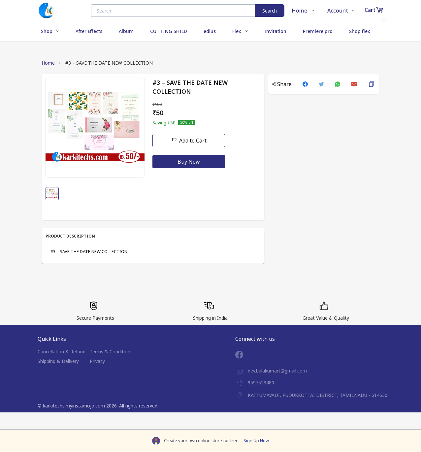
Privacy (97, 361)
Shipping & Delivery (58, 361)
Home (48, 63)
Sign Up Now (256, 440)
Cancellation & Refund (61, 351)
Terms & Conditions (111, 351)
